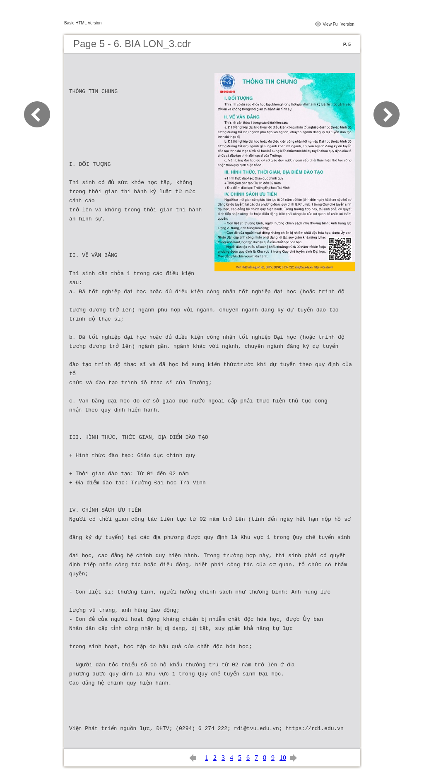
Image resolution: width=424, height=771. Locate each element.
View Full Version (338, 24)
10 (282, 757)
